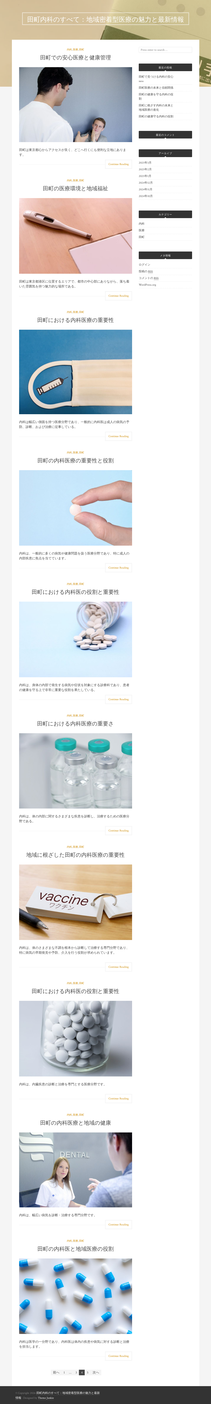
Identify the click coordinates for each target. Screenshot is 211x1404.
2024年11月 (145, 189)
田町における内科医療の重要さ (75, 723)
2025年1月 (145, 176)
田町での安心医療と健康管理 (75, 57)
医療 (75, 49)
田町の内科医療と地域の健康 (75, 1122)
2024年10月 (146, 196)
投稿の (146, 272)
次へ (96, 1372)
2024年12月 (146, 183)
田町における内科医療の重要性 (75, 319)
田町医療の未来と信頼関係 (156, 88)
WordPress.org (147, 285)
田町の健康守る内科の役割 (156, 116)
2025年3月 (145, 163)
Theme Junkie (46, 1398)
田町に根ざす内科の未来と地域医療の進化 (156, 108)
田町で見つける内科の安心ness (156, 79)
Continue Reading (118, 164)
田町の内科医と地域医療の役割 (75, 1248)
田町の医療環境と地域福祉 (75, 188)
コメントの (149, 278)
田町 (81, 49)
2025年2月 (145, 169)
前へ (56, 1372)
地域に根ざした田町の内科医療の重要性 (75, 854)
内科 (69, 49)
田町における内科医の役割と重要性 (75, 591)
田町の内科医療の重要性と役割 (75, 460)
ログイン (144, 265)
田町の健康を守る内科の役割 (156, 97)
